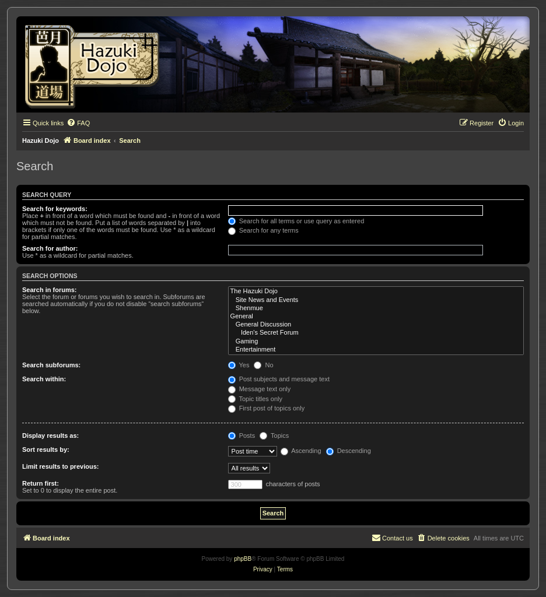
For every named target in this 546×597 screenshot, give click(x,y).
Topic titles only (255, 398)
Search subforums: (51, 364)
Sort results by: (45, 449)
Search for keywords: (55, 208)
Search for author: (50, 248)
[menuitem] (78, 123)
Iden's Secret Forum (376, 333)
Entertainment (376, 350)
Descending (348, 450)
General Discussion (376, 325)
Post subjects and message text (279, 378)
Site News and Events (376, 300)
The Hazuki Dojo (376, 291)
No (263, 364)
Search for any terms (263, 230)
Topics (274, 435)
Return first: (40, 483)
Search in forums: (49, 289)
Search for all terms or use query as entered (296, 220)
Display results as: (50, 435)
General (376, 316)
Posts (242, 435)
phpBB (242, 559)
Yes (239, 364)
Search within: (44, 378)
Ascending (301, 450)
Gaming (376, 342)
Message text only (259, 388)
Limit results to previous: (60, 466)
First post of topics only (266, 408)
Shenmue (376, 308)
